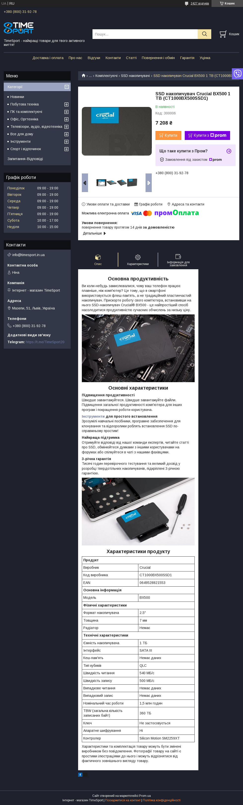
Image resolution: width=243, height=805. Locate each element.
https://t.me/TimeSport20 (45, 342)
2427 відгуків (200, 3)
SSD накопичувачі (135, 76)
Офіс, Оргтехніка (24, 119)
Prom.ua (145, 796)
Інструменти (93, 416)
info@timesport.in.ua (28, 255)
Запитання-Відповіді (25, 159)
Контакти (113, 58)
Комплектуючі (106, 76)
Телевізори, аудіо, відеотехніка (36, 127)
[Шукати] (204, 34)
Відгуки (94, 58)
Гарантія (187, 58)
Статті (131, 58)
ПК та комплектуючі (26, 112)
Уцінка (205, 58)
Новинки (17, 97)
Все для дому (21, 134)
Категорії (15, 87)
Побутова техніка (24, 104)
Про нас (75, 58)
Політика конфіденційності (162, 800)
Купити (171, 135)
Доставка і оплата (47, 58)
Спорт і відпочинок (25, 149)
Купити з (210, 135)
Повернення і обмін (158, 58)
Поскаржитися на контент (123, 800)
